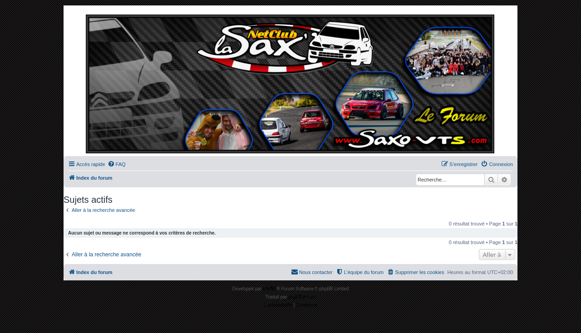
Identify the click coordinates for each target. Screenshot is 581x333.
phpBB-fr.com (302, 296)
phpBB (269, 288)
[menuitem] (117, 164)
